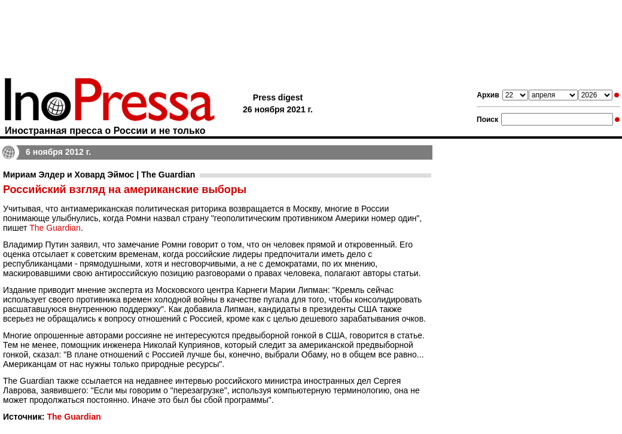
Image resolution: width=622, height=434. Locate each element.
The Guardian (55, 228)
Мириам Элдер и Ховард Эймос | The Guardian (99, 174)
